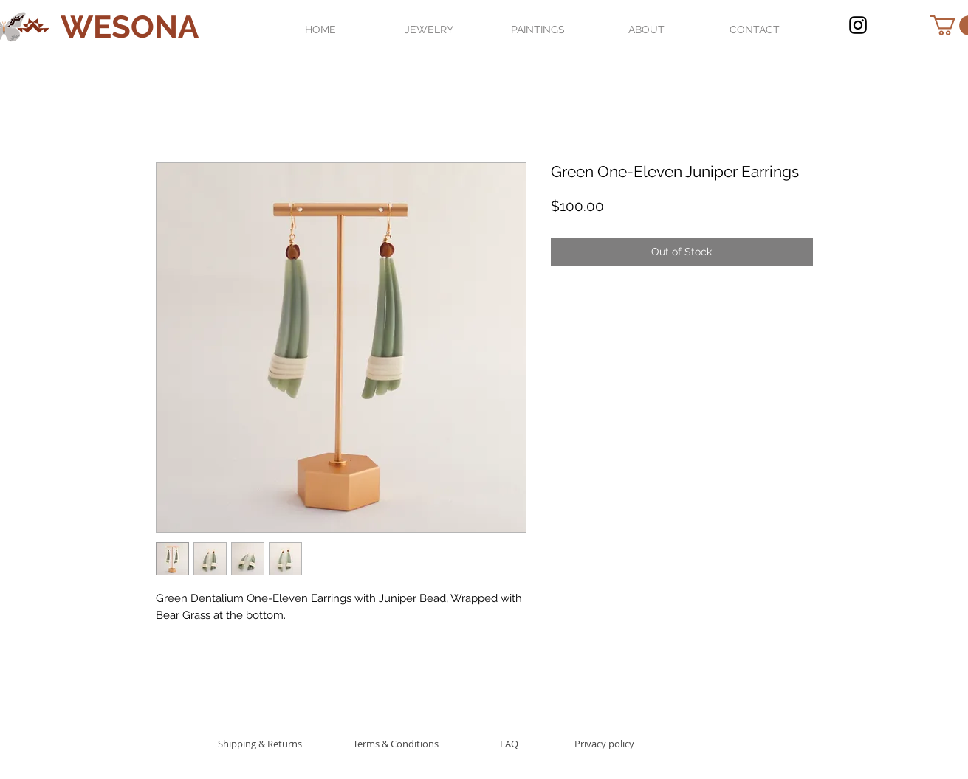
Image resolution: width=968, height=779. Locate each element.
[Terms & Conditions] (395, 743)
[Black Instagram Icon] (858, 25)
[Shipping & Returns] (260, 743)
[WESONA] (130, 27)
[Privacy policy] (604, 743)
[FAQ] (509, 743)
